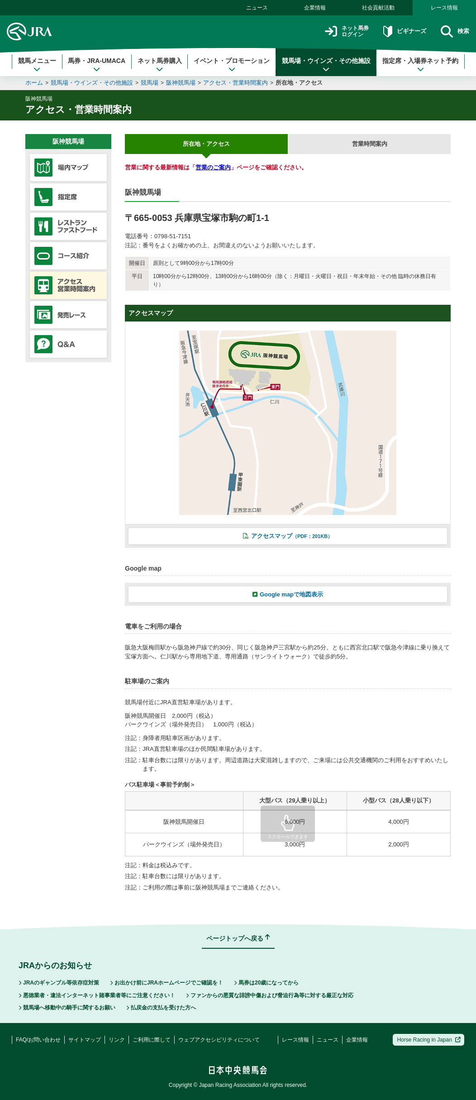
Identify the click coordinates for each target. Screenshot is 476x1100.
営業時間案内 (369, 143)
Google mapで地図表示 (287, 594)
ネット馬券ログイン (335, 31)
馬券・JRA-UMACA (96, 64)
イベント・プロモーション (232, 64)
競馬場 (149, 82)
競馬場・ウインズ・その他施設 (326, 64)
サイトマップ (84, 1040)
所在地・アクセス (299, 82)
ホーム (34, 82)
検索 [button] (453, 31)
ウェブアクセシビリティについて (219, 1040)
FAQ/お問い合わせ (38, 1040)
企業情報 (315, 8)
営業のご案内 (213, 167)
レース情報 (444, 8)
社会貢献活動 (378, 8)
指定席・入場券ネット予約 (420, 64)
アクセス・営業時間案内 (235, 82)
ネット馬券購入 (160, 64)
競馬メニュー (37, 64)
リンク (117, 1040)
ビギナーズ (398, 31)
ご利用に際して (152, 1040)
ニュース (257, 8)
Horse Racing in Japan (429, 1040)
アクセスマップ (288, 536)
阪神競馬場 (180, 82)
